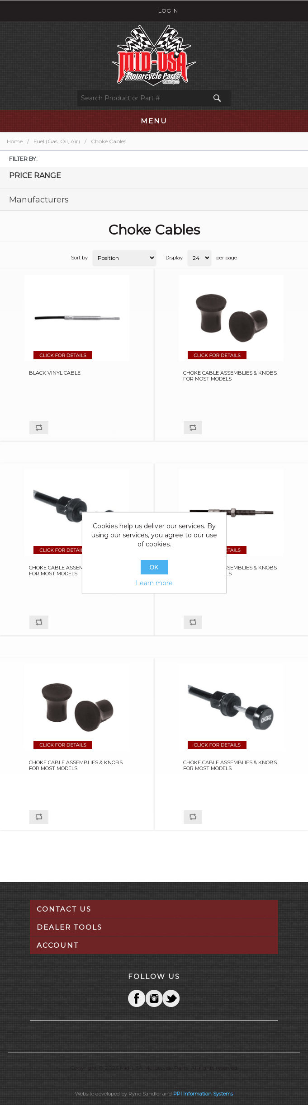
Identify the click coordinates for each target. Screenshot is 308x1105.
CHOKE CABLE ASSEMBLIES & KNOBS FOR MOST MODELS (230, 376)
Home (15, 141)
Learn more (154, 583)
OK (153, 567)
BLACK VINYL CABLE (55, 373)
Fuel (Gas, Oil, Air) (56, 141)
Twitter (153, 998)
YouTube (171, 998)
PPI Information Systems (203, 1094)
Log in (168, 10)
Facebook (136, 998)
